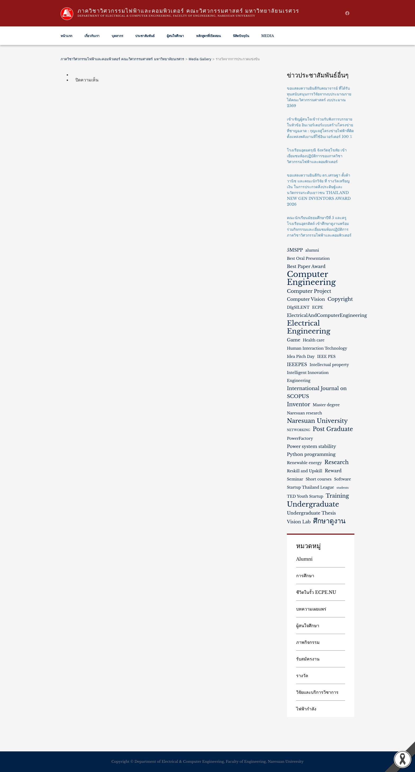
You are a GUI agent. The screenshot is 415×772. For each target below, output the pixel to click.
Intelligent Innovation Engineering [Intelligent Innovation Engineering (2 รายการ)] (308, 376)
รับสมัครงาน (307, 659)
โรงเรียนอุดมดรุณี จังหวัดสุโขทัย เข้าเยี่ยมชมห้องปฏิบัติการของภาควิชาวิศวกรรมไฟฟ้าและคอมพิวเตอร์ (317, 156)
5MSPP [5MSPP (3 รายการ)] (295, 250)
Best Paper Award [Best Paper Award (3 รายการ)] (306, 266)
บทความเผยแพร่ (311, 609)
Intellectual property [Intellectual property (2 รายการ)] (329, 364)
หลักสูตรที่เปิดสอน (208, 36)
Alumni (304, 559)
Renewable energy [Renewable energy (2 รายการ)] (304, 462)
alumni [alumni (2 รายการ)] (312, 250)
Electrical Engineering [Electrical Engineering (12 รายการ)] (308, 327)
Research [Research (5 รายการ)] (336, 462)
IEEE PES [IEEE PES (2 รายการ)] (326, 356)
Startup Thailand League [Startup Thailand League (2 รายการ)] (310, 487)
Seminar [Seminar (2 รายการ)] (295, 479)
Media (267, 36)
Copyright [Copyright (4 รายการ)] (340, 299)
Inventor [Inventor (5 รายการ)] (298, 404)
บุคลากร (117, 36)
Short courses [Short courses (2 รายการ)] (319, 479)
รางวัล (302, 675)
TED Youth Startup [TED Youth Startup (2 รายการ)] (305, 496)
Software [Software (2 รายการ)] (342, 479)
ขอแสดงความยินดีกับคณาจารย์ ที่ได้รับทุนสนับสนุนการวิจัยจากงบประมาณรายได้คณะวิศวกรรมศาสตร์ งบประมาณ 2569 (319, 97)
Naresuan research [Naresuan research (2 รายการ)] (304, 413)
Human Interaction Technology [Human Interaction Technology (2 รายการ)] (317, 348)
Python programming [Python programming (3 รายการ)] (311, 454)
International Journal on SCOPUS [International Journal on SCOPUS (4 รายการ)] (317, 392)
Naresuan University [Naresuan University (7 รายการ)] (317, 420)
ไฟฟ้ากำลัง (306, 708)
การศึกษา (305, 575)
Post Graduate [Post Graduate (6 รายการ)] (333, 429)
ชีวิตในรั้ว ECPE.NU (316, 592)
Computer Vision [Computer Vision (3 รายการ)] (306, 299)
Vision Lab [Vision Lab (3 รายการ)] (299, 521)
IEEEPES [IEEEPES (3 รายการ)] (297, 364)
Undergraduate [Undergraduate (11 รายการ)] (313, 504)
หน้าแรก (66, 36)
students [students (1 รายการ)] (343, 487)
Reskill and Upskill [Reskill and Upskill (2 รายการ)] (304, 471)
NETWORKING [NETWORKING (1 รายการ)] (298, 430)
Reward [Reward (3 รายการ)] (333, 470)
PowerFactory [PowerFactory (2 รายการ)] (300, 438)
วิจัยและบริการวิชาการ (317, 692)
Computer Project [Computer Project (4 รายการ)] (309, 291)
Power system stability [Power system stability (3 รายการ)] (311, 446)
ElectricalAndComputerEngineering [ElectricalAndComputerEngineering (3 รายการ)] (327, 315)
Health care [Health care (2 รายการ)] (313, 340)
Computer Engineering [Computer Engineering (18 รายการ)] (311, 278)
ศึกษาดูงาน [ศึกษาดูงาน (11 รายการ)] (329, 521)
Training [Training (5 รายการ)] (337, 496)
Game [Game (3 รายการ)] (293, 340)
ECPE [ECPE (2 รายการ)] (317, 307)
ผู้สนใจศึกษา (175, 36)
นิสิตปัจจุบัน (241, 36)
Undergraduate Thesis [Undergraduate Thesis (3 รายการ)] (311, 513)
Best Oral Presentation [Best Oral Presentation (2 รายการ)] (308, 258)
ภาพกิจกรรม (308, 642)
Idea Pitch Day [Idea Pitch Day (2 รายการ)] (301, 356)
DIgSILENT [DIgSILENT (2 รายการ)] (298, 307)
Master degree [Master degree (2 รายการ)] (326, 405)
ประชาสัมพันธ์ (145, 36)
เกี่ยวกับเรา (92, 36)
